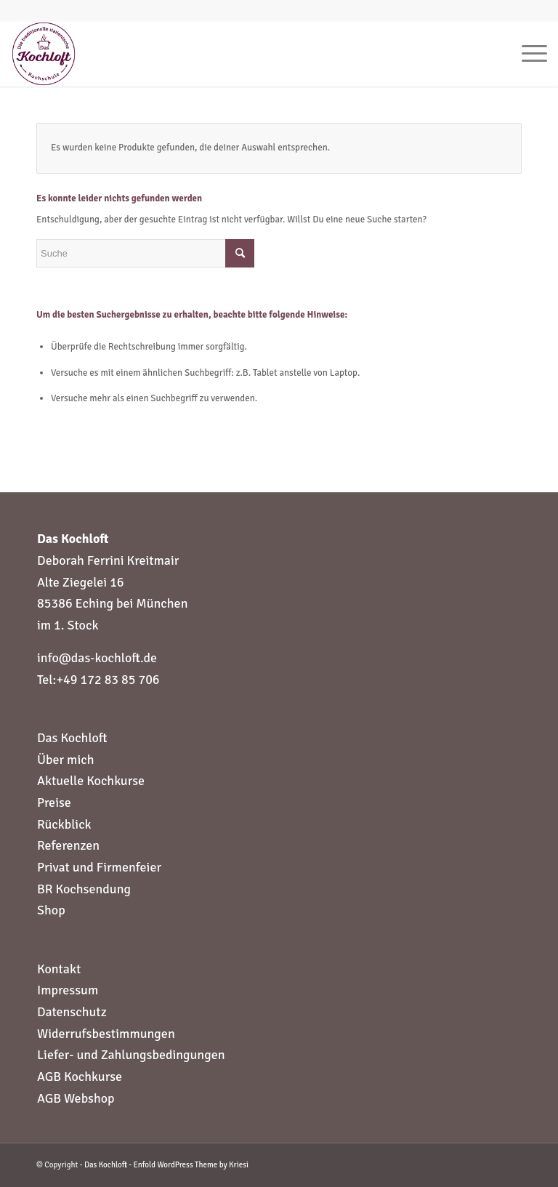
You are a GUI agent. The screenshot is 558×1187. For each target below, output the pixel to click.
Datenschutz (72, 1012)
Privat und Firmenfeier (99, 867)
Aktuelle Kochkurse (91, 781)
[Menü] (527, 53)
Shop (51, 910)
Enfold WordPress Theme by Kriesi (191, 1165)
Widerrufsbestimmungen (106, 1034)
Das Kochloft (72, 738)
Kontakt (59, 969)
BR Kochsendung (84, 889)
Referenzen (68, 845)
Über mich (65, 760)
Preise (54, 802)
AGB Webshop (76, 1098)
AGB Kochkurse (79, 1077)
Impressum (67, 990)
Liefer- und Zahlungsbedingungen (131, 1055)
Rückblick (64, 824)
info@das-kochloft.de (97, 658)
